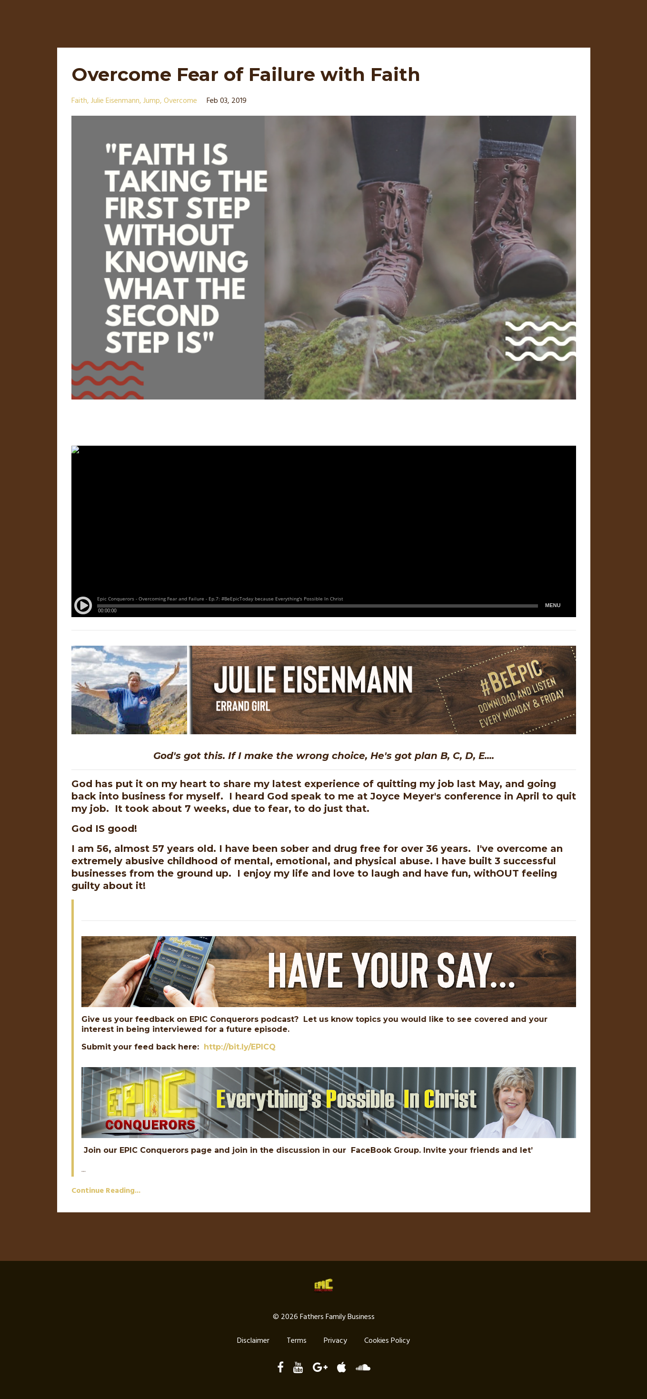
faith (79, 101)
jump (151, 101)
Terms (297, 1341)
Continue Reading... (105, 1191)
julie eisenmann (115, 101)
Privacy (335, 1341)
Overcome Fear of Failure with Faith (249, 74)
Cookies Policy (387, 1341)
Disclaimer (253, 1341)
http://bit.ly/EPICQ (240, 1046)
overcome (180, 101)
